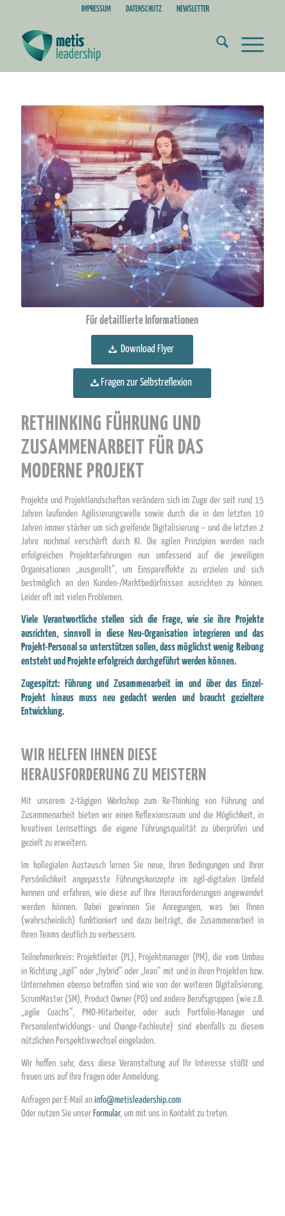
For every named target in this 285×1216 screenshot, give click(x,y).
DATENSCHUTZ (144, 9)
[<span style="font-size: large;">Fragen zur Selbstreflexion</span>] (142, 383)
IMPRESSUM (96, 9)
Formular (106, 1113)
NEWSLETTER (193, 9)
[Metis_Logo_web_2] (118, 45)
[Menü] (246, 45)
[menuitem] (96, 9)
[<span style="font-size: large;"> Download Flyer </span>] (142, 349)
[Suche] (216, 45)
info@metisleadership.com (137, 1100)
